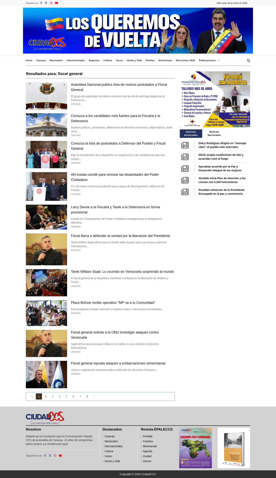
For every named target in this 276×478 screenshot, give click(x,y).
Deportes (94, 60)
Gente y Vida (134, 60)
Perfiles (150, 60)
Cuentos (148, 441)
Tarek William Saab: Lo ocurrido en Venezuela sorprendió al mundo (122, 272)
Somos (147, 461)
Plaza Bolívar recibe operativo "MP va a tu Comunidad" (113, 303)
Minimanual (150, 446)
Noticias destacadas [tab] (191, 133)
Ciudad (147, 456)
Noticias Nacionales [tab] (214, 133)
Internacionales (76, 60)
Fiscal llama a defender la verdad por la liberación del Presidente (120, 236)
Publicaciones (207, 60)
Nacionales (56, 60)
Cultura (107, 60)
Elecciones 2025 (185, 60)
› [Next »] (94, 396)
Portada (147, 436)
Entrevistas (165, 60)
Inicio (29, 60)
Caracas (41, 60)
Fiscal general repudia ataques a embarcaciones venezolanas (118, 363)
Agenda (147, 451)
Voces (119, 60)
